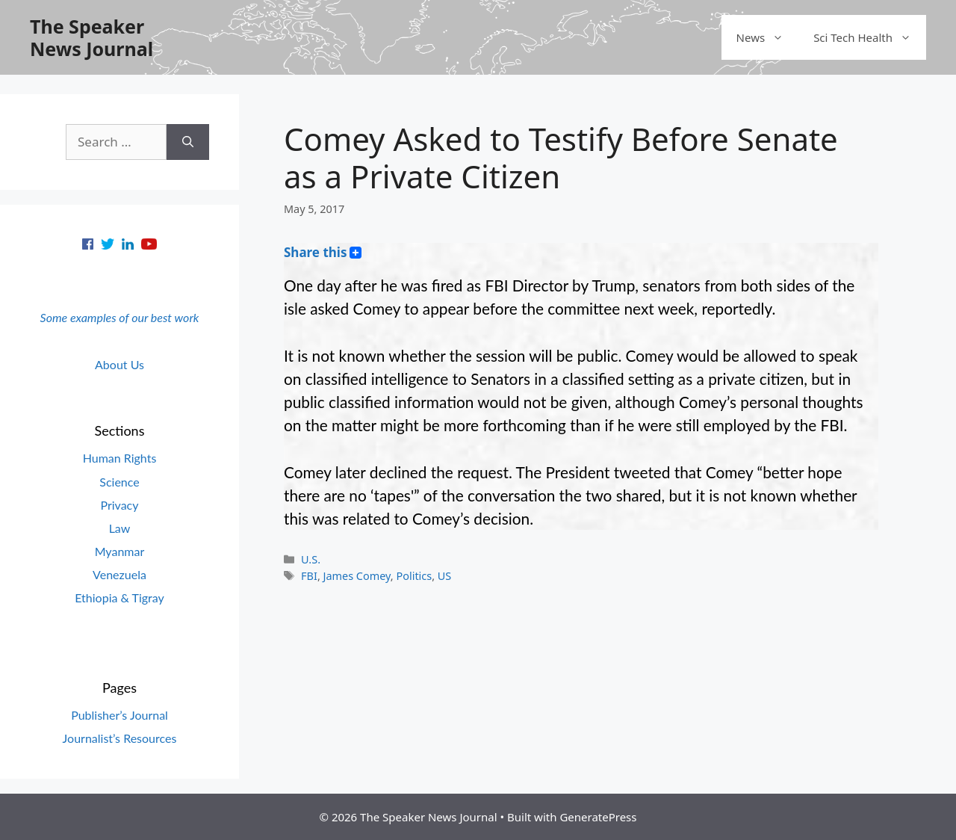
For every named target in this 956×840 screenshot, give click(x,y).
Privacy (119, 505)
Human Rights (120, 458)
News (767, 37)
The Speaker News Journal (91, 37)
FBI (309, 576)
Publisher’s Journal (119, 715)
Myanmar (120, 551)
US (444, 576)
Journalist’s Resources (120, 738)
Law (120, 528)
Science (119, 482)
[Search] (188, 142)
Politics (414, 576)
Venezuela (119, 574)
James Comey (357, 576)
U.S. (310, 559)
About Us (119, 364)
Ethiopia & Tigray (119, 597)
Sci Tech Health (869, 37)
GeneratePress (597, 816)
